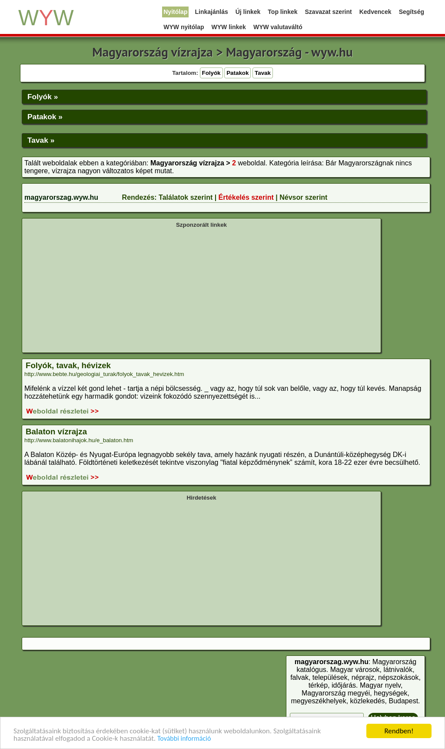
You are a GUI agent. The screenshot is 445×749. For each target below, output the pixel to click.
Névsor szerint (303, 197)
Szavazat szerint (328, 11)
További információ (184, 739)
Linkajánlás (211, 11)
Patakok (237, 73)
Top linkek (282, 11)
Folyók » (42, 96)
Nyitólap (175, 11)
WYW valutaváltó (277, 27)
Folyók (211, 73)
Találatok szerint (186, 197)
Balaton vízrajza (56, 431)
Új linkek (248, 11)
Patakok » (45, 116)
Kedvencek (375, 11)
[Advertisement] (201, 289)
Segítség (411, 11)
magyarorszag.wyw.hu (61, 197)
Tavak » (40, 140)
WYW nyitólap (183, 27)
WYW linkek (229, 27)
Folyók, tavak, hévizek (68, 365)
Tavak (263, 73)
